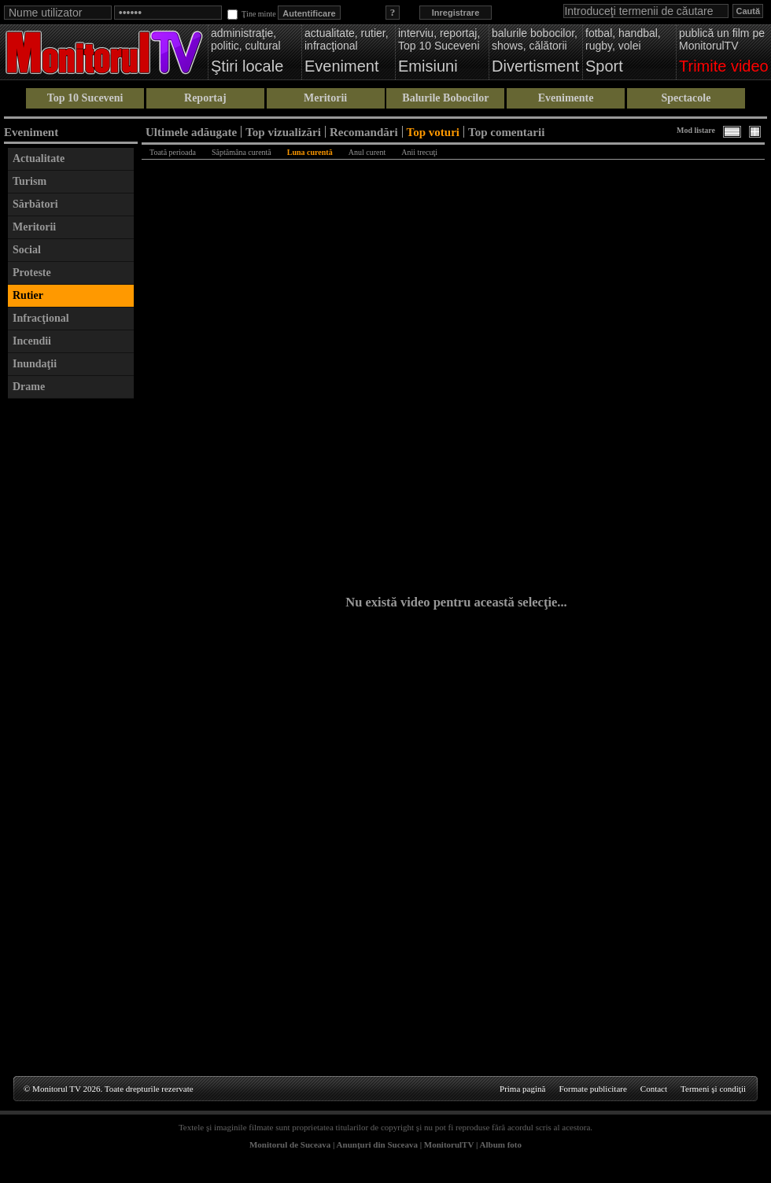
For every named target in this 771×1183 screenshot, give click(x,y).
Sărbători (35, 204)
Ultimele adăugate (191, 132)
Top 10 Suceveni (85, 98)
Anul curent (367, 152)
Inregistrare (456, 12)
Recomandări (364, 132)
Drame (29, 386)
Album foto (501, 1144)
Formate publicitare (592, 1088)
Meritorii (325, 98)
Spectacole (685, 98)
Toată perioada (172, 152)
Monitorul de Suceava (289, 1144)
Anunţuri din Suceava (377, 1144)
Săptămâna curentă (241, 152)
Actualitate (39, 158)
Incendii (32, 341)
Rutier (28, 295)
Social (27, 250)
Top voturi (433, 132)
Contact (653, 1088)
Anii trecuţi (419, 152)
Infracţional (41, 318)
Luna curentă (310, 152)
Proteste (32, 272)
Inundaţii (35, 364)
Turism (29, 181)
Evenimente (566, 98)
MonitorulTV (449, 1144)
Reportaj (205, 98)
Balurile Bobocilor (445, 98)
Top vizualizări (283, 132)
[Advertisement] (71, 643)
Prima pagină (522, 1088)
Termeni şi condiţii (713, 1088)
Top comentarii (506, 132)
